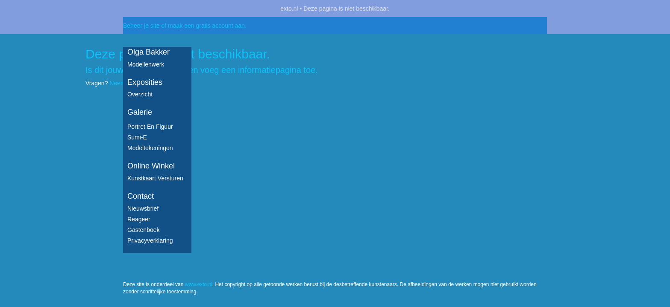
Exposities (144, 82)
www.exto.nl (198, 101)
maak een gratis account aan (206, 25)
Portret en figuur (150, 126)
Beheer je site (141, 25)
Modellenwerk (145, 64)
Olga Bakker (148, 52)
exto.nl (289, 8)
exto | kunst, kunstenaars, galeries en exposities (147, 8)
